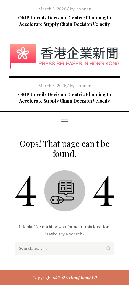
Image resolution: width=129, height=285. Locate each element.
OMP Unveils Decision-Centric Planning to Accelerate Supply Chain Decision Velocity (64, 20)
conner (83, 8)
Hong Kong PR (83, 277)
